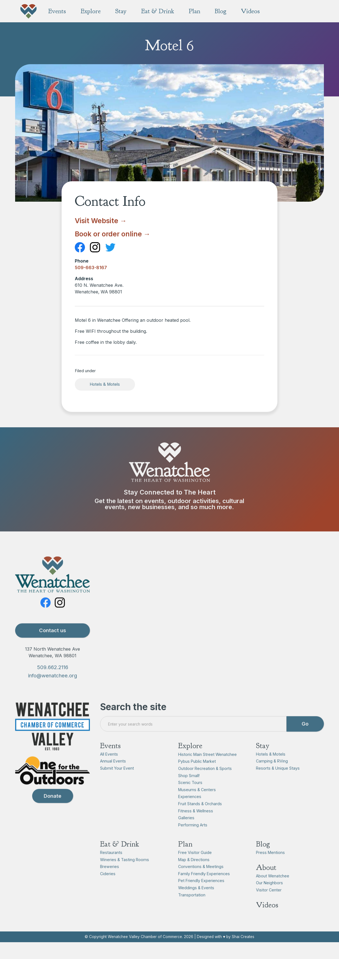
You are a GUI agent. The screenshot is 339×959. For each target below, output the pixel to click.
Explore (190, 757)
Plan (185, 855)
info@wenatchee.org (52, 686)
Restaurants (111, 863)
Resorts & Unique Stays (278, 779)
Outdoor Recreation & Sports (205, 779)
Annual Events (113, 772)
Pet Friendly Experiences (201, 891)
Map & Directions (194, 870)
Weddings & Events (196, 898)
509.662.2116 (52, 678)
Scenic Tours (190, 793)
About (266, 878)
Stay (262, 757)
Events (110, 757)
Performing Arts (192, 835)
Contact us (52, 641)
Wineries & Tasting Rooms (124, 870)
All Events (109, 765)
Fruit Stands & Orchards (200, 814)
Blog (263, 855)
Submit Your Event (117, 779)
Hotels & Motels (105, 384)
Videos (267, 916)
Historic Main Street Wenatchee (207, 765)
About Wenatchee (272, 886)
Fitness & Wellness (195, 821)
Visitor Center (269, 900)
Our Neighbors (269, 894)
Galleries (186, 828)
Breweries (109, 877)
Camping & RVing (272, 772)
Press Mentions (270, 863)
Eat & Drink (119, 855)
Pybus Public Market (197, 772)
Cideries (107, 884)
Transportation (191, 905)
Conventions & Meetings (201, 877)
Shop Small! (189, 786)
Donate (52, 807)
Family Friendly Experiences (204, 884)
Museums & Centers (197, 800)
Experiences (189, 807)
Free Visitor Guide (195, 863)
